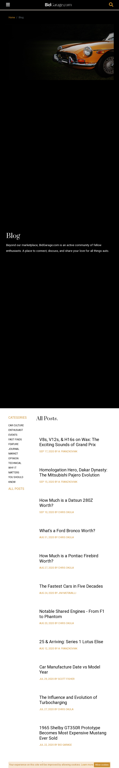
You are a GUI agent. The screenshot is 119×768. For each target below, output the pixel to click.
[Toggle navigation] (8, 5)
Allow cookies (102, 765)
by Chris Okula (64, 512)
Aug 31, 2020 (47, 537)
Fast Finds (15, 439)
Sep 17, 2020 (47, 451)
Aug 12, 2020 (47, 648)
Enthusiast (15, 430)
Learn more (87, 764)
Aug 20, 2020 (47, 623)
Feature (13, 444)
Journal (13, 448)
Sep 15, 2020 (47, 481)
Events (12, 434)
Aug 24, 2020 (47, 593)
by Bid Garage (63, 744)
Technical (14, 463)
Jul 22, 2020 (46, 744)
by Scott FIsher (64, 678)
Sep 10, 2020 (47, 512)
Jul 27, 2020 (46, 709)
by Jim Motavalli (65, 593)
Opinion (13, 458)
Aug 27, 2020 (47, 567)
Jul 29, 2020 (46, 678)
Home (12, 17)
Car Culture (16, 425)
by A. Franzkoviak (66, 451)
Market (13, 453)
